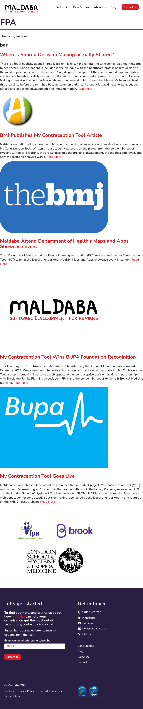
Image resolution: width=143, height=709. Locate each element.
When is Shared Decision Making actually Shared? (57, 54)
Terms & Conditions (50, 691)
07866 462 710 (91, 612)
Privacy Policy (26, 691)
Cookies (9, 691)
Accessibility (12, 696)
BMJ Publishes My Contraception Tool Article (51, 135)
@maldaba (88, 618)
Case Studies (81, 7)
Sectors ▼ (62, 7)
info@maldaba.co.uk (94, 628)
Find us (86, 634)
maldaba (87, 623)
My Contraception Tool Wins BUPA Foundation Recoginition (68, 357)
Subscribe (12, 657)
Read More (85, 89)
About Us (100, 7)
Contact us (130, 7)
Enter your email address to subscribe (27, 640)
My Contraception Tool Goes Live (37, 476)
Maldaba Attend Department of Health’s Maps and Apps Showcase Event (64, 244)
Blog (114, 7)
